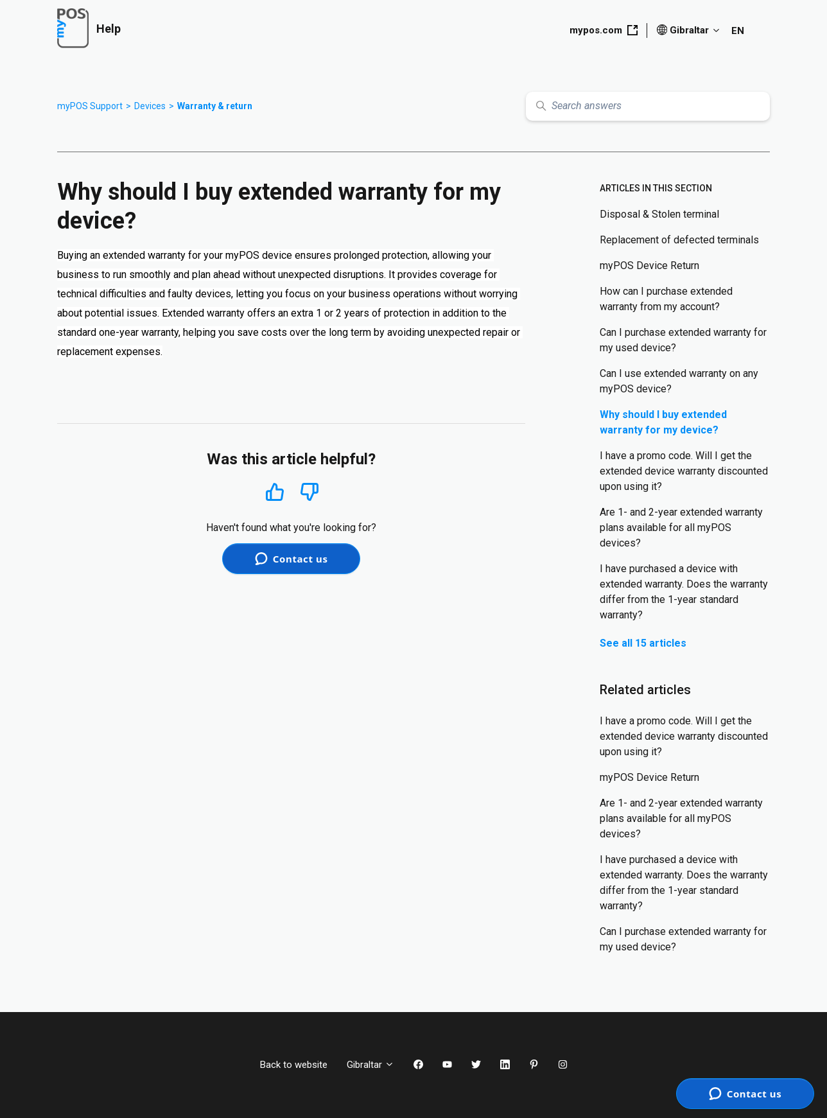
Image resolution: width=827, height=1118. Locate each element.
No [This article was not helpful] (309, 492)
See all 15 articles (643, 643)
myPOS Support (90, 106)
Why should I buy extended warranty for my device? (663, 422)
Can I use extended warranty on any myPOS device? (679, 381)
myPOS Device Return (649, 265)
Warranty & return (214, 106)
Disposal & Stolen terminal (659, 214)
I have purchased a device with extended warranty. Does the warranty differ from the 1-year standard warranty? (684, 592)
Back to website (293, 1064)
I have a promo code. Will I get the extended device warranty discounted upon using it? (684, 471)
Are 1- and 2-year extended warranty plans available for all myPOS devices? (681, 527)
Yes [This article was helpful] (274, 491)
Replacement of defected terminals (679, 240)
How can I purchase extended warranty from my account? (666, 299)
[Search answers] (648, 106)
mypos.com (604, 30)
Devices (150, 106)
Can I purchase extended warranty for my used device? (683, 340)
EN (737, 31)
